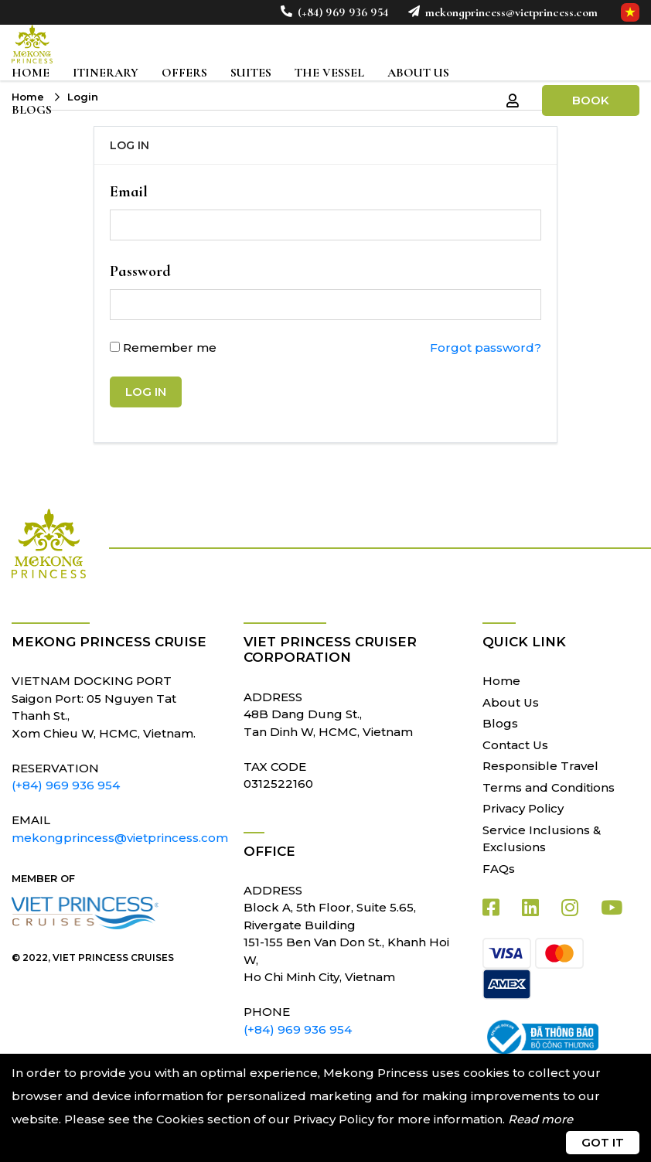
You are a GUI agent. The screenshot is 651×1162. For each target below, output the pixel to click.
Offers (184, 72)
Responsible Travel (540, 765)
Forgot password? (485, 347)
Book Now (590, 104)
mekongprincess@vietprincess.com (510, 12)
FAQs (498, 868)
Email (129, 191)
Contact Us (515, 745)
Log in (145, 391)
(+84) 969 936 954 (342, 12)
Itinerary (105, 72)
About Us (418, 72)
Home (30, 72)
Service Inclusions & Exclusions (541, 839)
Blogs (32, 110)
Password (140, 271)
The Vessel (329, 72)
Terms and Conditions (548, 787)
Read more (540, 1119)
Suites (250, 72)
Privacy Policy (523, 808)
